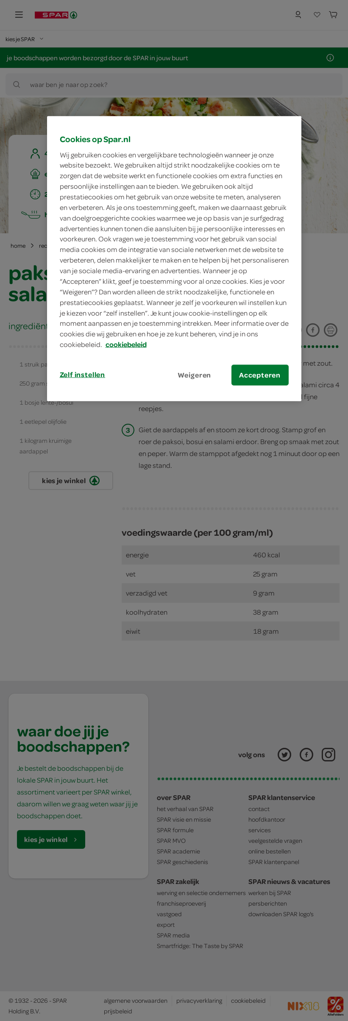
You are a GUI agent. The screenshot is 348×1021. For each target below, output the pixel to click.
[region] (174, 258)
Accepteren (260, 375)
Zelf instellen (83, 374)
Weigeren (195, 375)
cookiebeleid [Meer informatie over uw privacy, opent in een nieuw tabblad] (126, 344)
